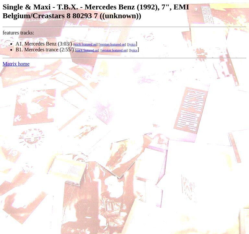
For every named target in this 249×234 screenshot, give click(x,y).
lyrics (132, 44)
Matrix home (16, 64)
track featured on (86, 44)
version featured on (112, 44)
